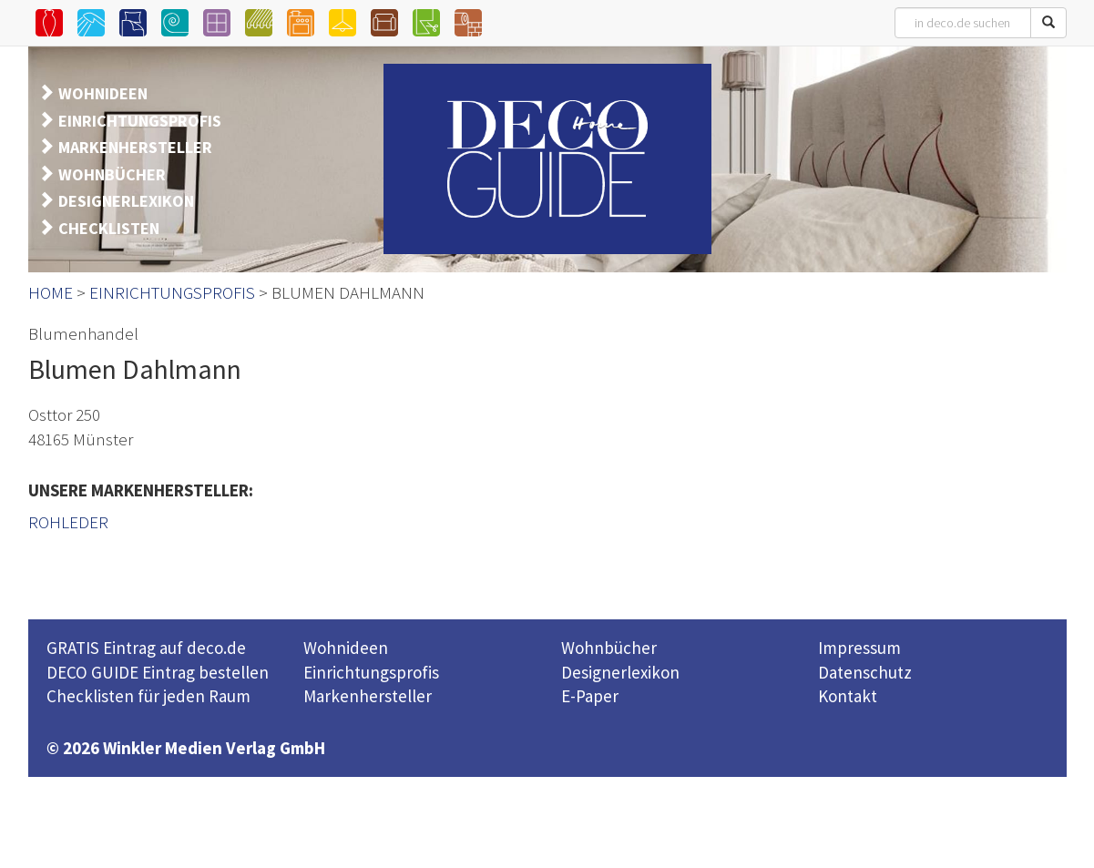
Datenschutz (865, 672)
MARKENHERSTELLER (135, 147)
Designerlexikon (620, 672)
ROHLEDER (68, 522)
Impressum (859, 648)
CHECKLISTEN (108, 228)
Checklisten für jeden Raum (148, 696)
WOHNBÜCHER (112, 174)
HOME (50, 292)
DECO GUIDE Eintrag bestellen (157, 672)
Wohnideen (345, 648)
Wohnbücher (609, 648)
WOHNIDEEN (103, 93)
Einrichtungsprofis (371, 672)
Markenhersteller (367, 696)
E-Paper (590, 696)
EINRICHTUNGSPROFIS (139, 120)
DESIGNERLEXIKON (126, 200)
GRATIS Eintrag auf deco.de (146, 648)
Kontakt (847, 696)
